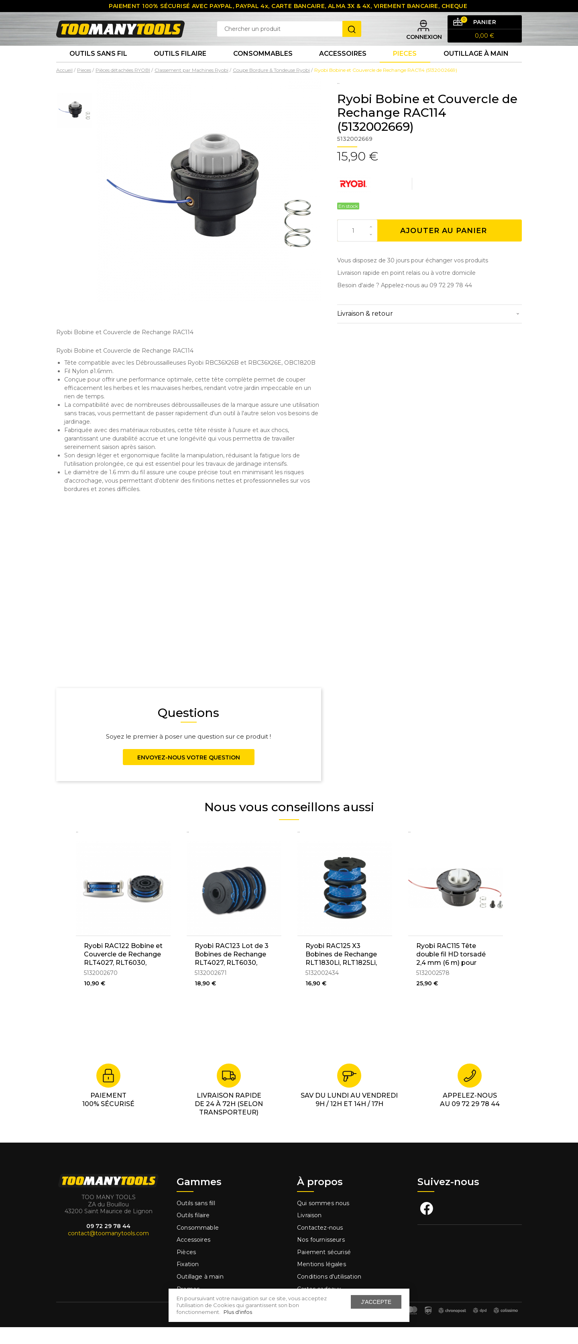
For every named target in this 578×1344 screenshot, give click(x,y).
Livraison (309, 1232)
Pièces (186, 1269)
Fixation (188, 1281)
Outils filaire (193, 1232)
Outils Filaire (180, 68)
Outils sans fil (98, 68)
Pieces (405, 68)
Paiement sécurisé (324, 1269)
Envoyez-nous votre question (188, 774)
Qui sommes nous (323, 1219)
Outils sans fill (196, 1219)
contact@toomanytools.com (108, 1250)
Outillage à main (476, 68)
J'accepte (376, 1302)
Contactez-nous (320, 1244)
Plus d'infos (238, 1312)
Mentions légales (322, 1281)
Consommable (198, 1244)
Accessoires (342, 68)
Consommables (263, 68)
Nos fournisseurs (321, 1256)
